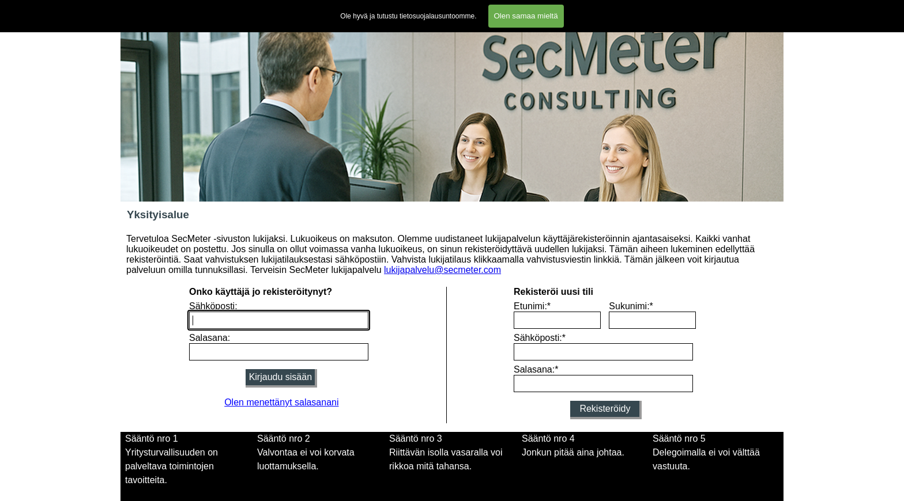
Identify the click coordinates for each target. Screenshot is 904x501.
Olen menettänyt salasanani (281, 402)
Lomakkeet (411, 9)
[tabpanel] (188, 459)
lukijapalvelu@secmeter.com (442, 270)
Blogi (664, 9)
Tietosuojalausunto (559, 9)
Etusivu (138, 9)
